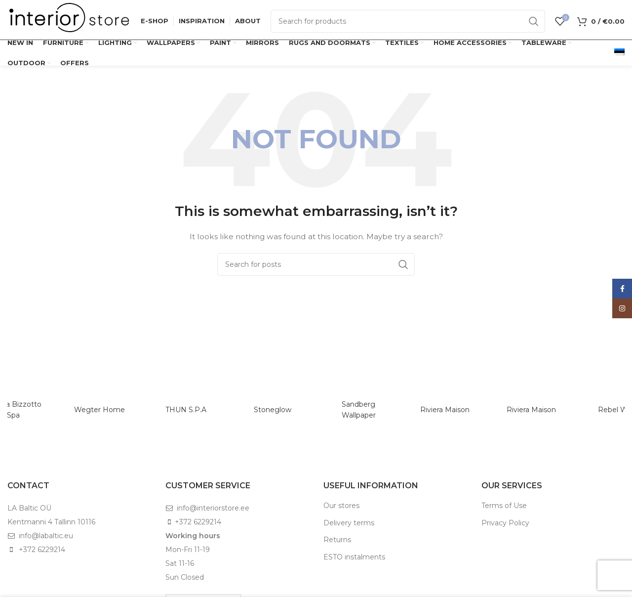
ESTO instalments (354, 557)
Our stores (341, 505)
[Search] (408, 21)
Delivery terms (348, 522)
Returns (337, 539)
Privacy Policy (505, 522)
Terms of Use (504, 505)
